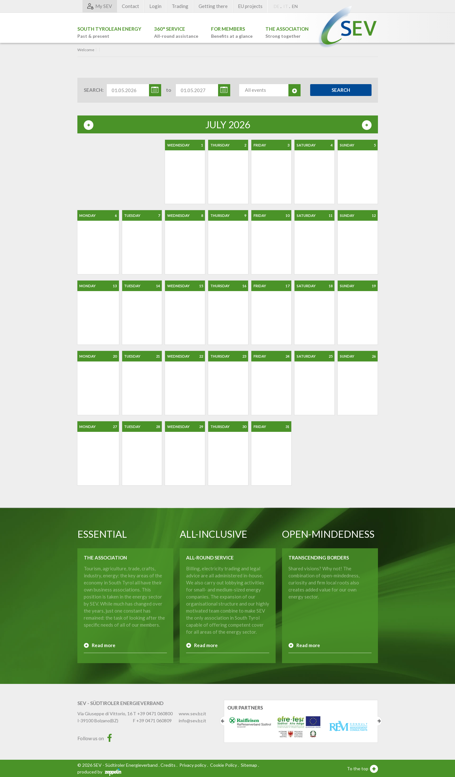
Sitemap (249, 765)
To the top (362, 768)
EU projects (250, 6)
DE (276, 6)
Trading (180, 6)
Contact (130, 6)
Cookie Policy (223, 765)
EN (295, 6)
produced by (99, 771)
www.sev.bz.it (192, 713)
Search (341, 90)
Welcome (85, 50)
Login (155, 6)
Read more (103, 645)
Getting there (213, 6)
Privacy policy (192, 765)
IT (285, 6)
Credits (168, 765)
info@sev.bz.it (192, 720)
